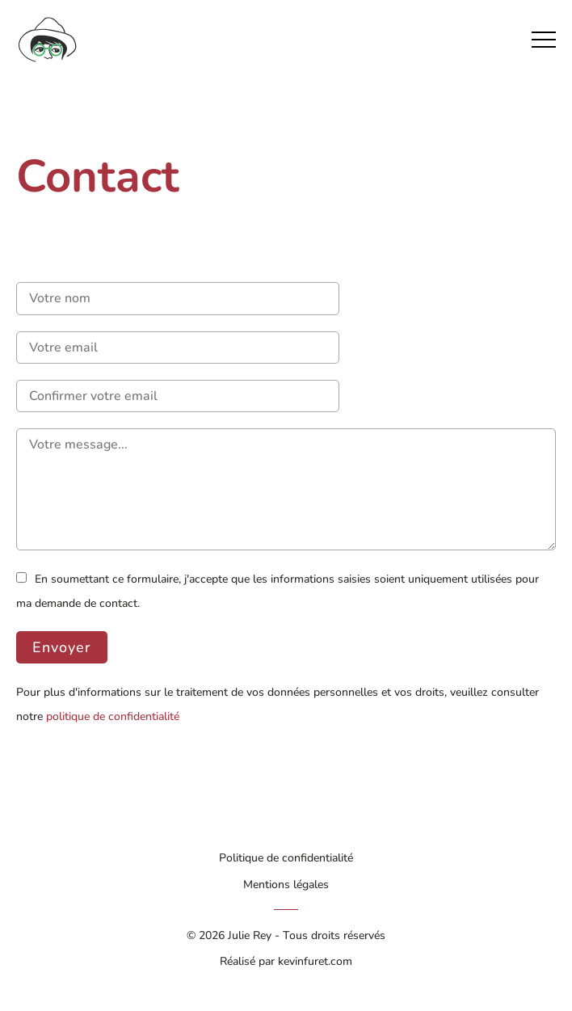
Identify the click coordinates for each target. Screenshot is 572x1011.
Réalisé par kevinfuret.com (286, 961)
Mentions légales (286, 884)
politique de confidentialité (112, 716)
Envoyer (61, 647)
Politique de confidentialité (286, 857)
